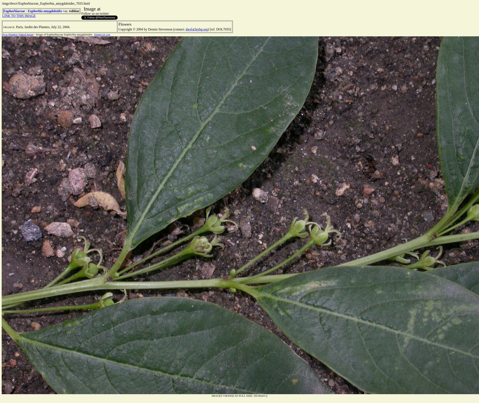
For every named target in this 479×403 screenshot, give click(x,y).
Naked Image (25, 34)
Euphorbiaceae (14, 11)
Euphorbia (35, 11)
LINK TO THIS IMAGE (19, 16)
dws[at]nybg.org (197, 29)
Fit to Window (10, 34)
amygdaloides (52, 11)
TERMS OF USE (102, 34)
